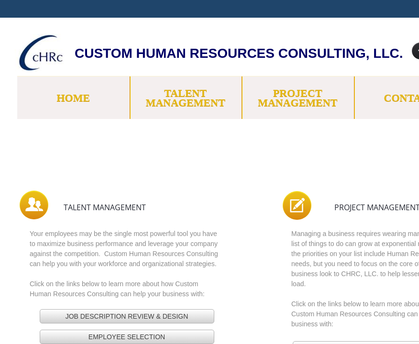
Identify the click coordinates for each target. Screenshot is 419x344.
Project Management (297, 97)
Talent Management (185, 97)
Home (73, 98)
